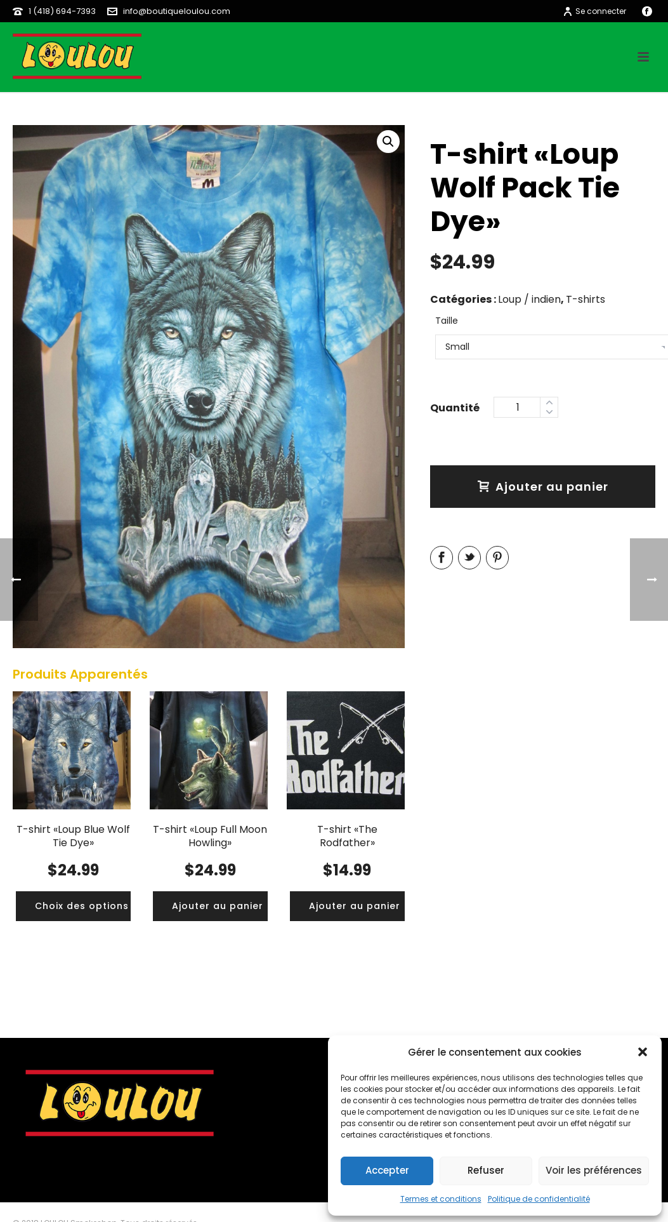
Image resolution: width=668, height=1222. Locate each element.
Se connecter (594, 11)
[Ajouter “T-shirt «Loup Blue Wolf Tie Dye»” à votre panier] (82, 906)
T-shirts (585, 299)
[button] (642, 1052)
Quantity (455, 406)
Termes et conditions (440, 1198)
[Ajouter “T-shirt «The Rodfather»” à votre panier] (354, 906)
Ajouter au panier (543, 487)
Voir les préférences (594, 1170)
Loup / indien (529, 299)
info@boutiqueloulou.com (176, 11)
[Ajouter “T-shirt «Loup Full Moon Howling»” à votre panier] (217, 906)
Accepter (387, 1170)
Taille (446, 320)
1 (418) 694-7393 (62, 11)
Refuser (486, 1170)
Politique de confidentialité (539, 1198)
